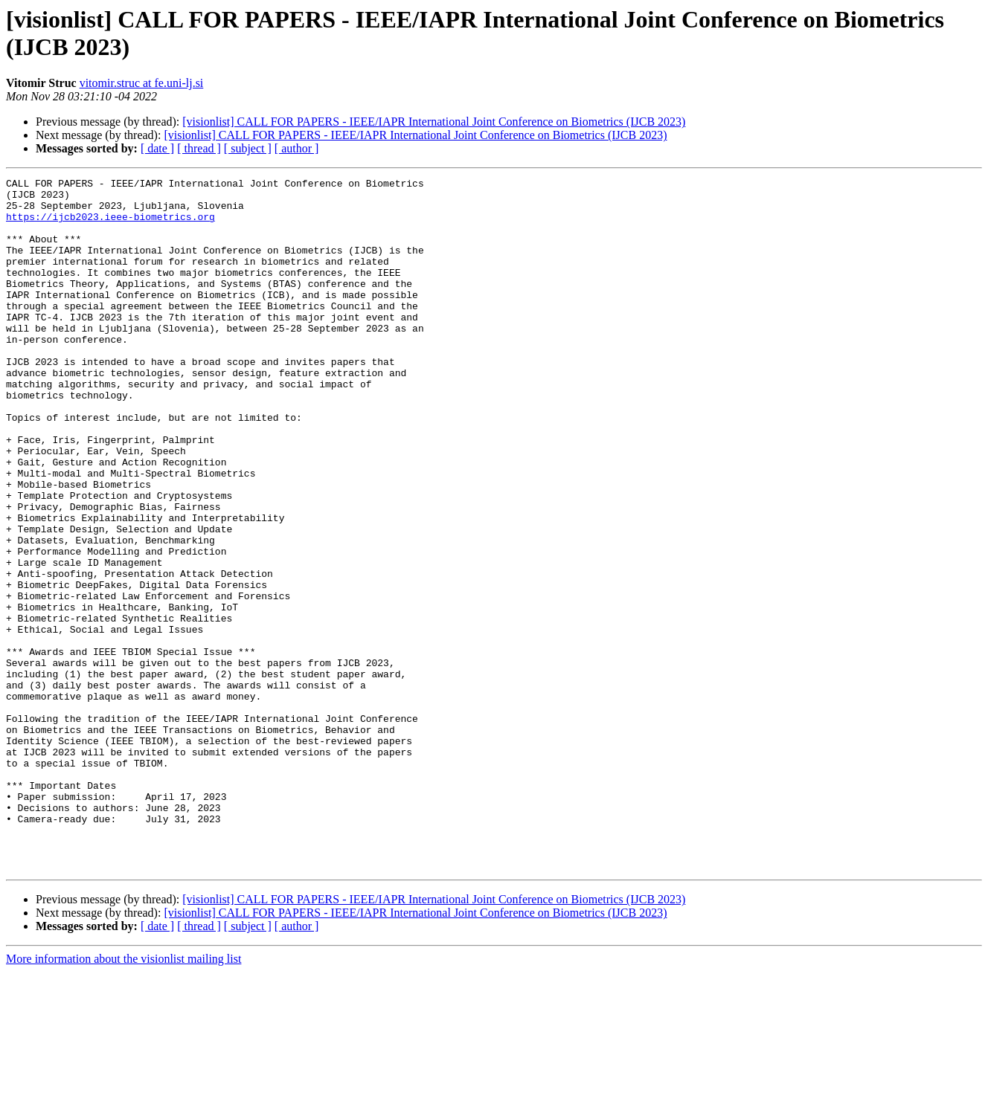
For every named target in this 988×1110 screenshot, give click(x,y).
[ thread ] (199, 148)
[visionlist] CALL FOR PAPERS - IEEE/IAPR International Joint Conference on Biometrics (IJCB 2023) (433, 121)
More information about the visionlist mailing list (123, 1097)
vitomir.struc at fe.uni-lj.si (142, 83)
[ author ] (297, 148)
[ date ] (157, 148)
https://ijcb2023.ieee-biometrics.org (110, 225)
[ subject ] (248, 148)
